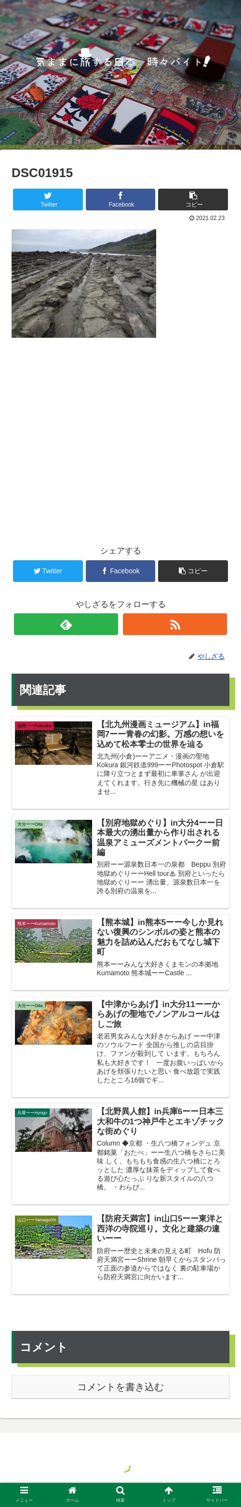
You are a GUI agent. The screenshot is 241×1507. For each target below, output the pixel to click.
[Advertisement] (120, 425)
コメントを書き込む (120, 1388)
